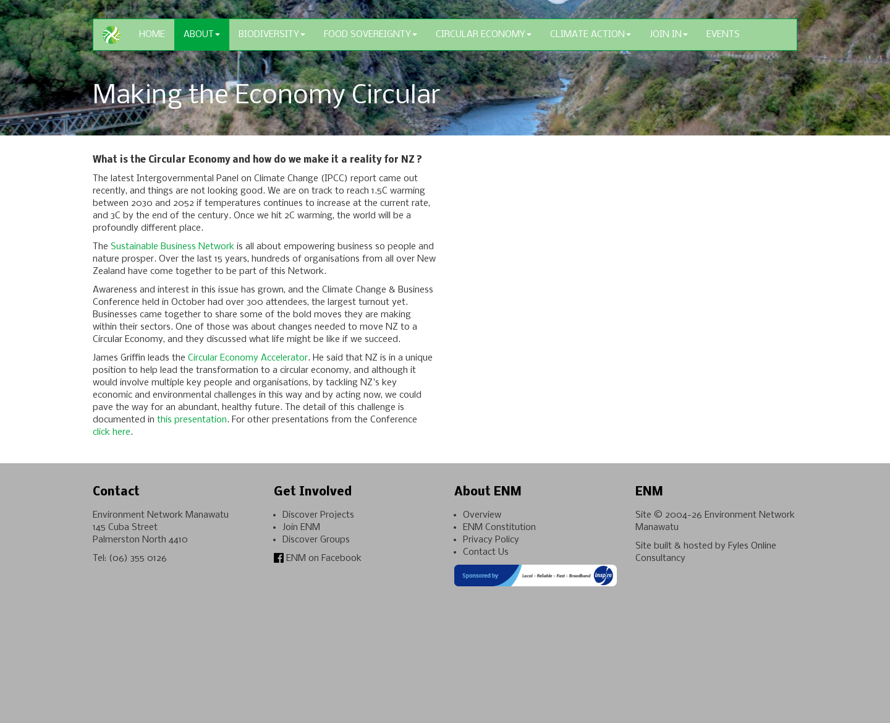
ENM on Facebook (318, 558)
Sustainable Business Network (172, 247)
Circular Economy (484, 35)
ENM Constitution (499, 528)
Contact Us (486, 552)
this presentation (192, 420)
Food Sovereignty (370, 35)
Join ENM (301, 528)
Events (723, 35)
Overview (482, 515)
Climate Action (590, 35)
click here (111, 432)
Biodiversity (272, 35)
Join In (669, 35)
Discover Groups (316, 540)
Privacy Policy (491, 540)
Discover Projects (318, 515)
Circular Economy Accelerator (248, 358)
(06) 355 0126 (138, 558)
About (202, 35)
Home (152, 35)
